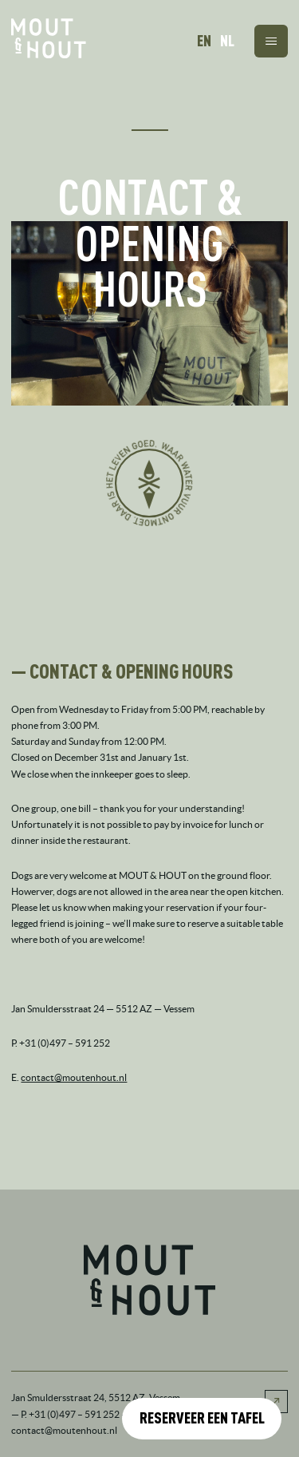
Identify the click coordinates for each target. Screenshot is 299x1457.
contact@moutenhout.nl (74, 1077)
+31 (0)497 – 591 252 (74, 1414)
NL (227, 40)
